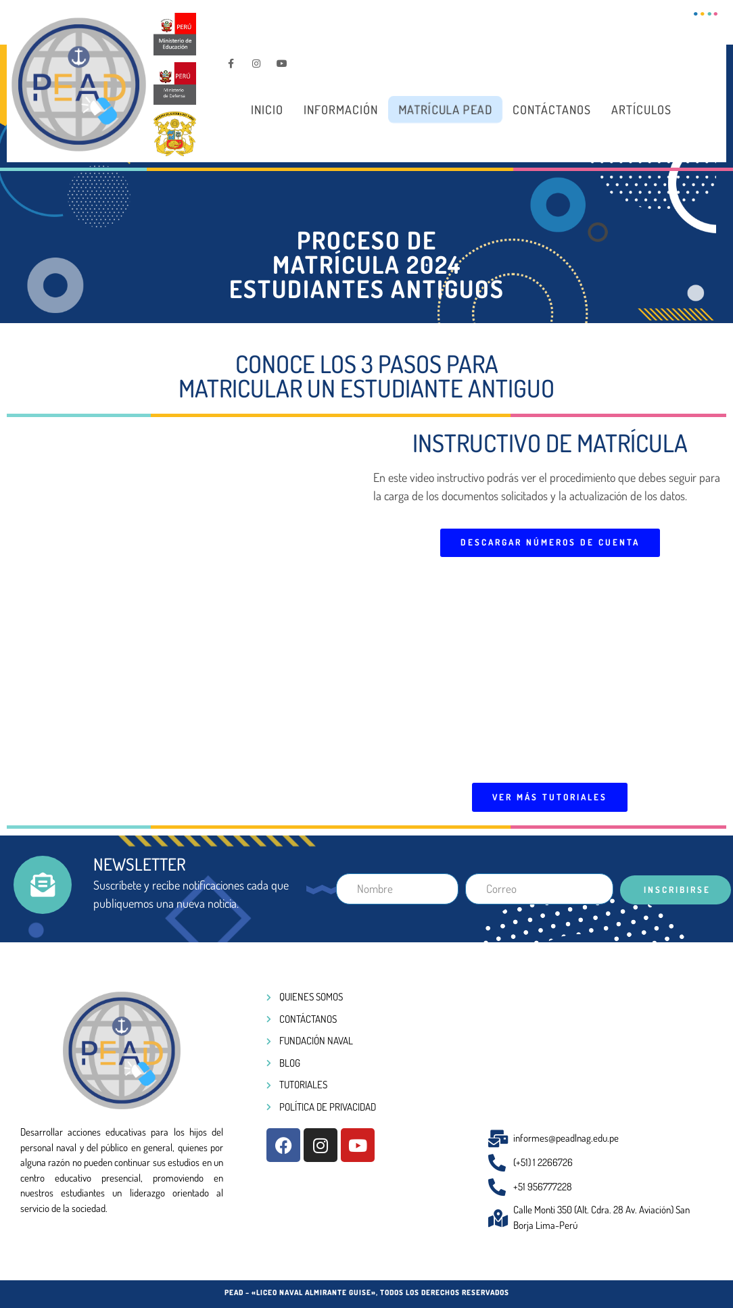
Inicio (267, 109)
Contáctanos (552, 109)
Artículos (641, 109)
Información (341, 109)
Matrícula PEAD (446, 109)
